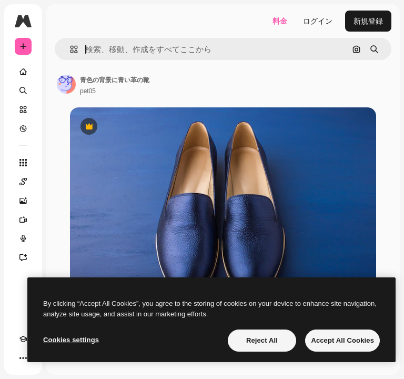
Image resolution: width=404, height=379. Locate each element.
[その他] (23, 358)
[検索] (23, 90)
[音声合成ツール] (23, 238)
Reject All (262, 340)
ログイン (317, 21)
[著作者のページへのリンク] (66, 84)
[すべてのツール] (23, 162)
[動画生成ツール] (23, 219)
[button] (69, 49)
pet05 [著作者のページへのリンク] (88, 91)
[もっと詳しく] (23, 128)
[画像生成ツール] (23, 200)
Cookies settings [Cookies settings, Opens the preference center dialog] (71, 340)
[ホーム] (23, 71)
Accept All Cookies (342, 340)
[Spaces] (23, 181)
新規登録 (368, 21)
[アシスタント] (23, 257)
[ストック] (23, 109)
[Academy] (23, 339)
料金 (279, 21)
